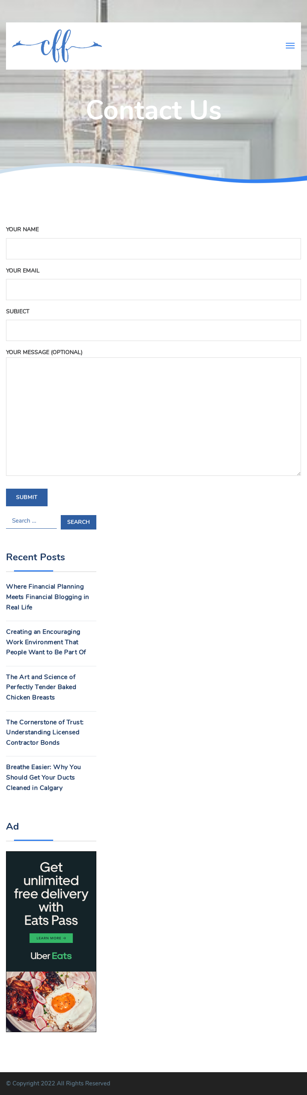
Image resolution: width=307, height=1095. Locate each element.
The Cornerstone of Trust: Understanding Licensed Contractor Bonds (45, 732)
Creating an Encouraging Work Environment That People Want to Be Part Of (46, 642)
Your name (153, 239)
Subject (153, 321)
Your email (153, 280)
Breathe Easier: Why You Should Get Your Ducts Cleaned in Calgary (43, 777)
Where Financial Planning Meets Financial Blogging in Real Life (47, 597)
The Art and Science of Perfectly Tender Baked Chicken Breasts (41, 687)
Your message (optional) (153, 413)
